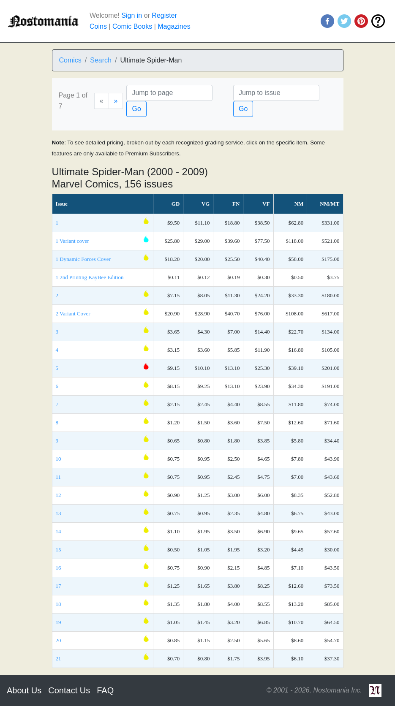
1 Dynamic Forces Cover (83, 259)
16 (58, 568)
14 (58, 531)
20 (58, 640)
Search (101, 60)
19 (58, 622)
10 (58, 459)
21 (58, 658)
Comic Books (132, 26)
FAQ (105, 690)
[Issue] (276, 93)
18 (58, 604)
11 (58, 477)
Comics (70, 60)
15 (58, 549)
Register (164, 15)
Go (136, 108)
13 (58, 513)
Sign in (131, 15)
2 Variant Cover (73, 313)
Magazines (174, 26)
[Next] (116, 101)
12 (58, 495)
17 (58, 586)
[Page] (169, 93)
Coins (98, 26)
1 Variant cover (72, 241)
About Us (24, 690)
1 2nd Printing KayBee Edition (90, 277)
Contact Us (69, 690)
